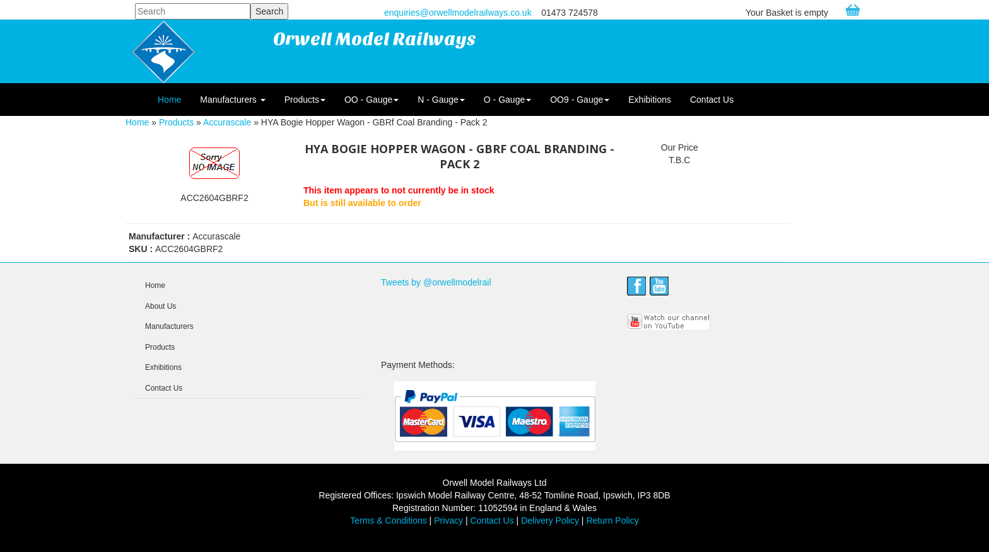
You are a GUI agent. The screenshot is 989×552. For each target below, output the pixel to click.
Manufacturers (232, 100)
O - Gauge (507, 100)
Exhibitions (649, 100)
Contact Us (712, 100)
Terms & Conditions (388, 520)
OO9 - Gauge (579, 100)
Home (169, 100)
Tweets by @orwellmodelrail (436, 282)
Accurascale (227, 122)
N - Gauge (441, 100)
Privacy (448, 520)
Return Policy (612, 520)
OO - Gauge (371, 100)
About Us (160, 306)
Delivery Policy (550, 520)
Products (304, 100)
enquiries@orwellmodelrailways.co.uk (458, 13)
